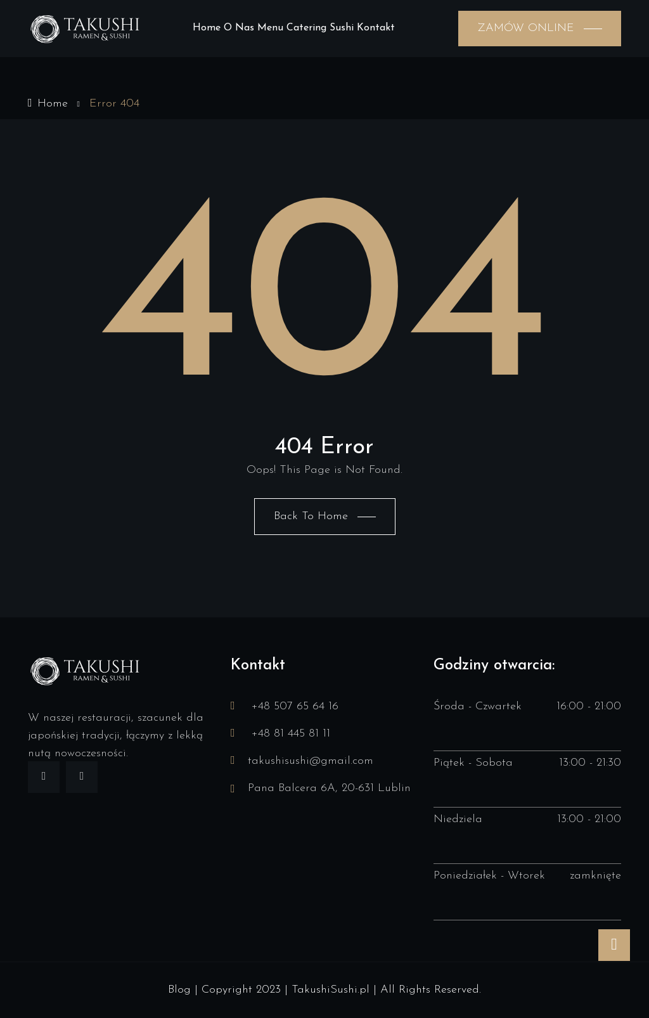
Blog (179, 990)
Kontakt (376, 28)
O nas (239, 28)
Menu (270, 28)
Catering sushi (320, 28)
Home (207, 28)
